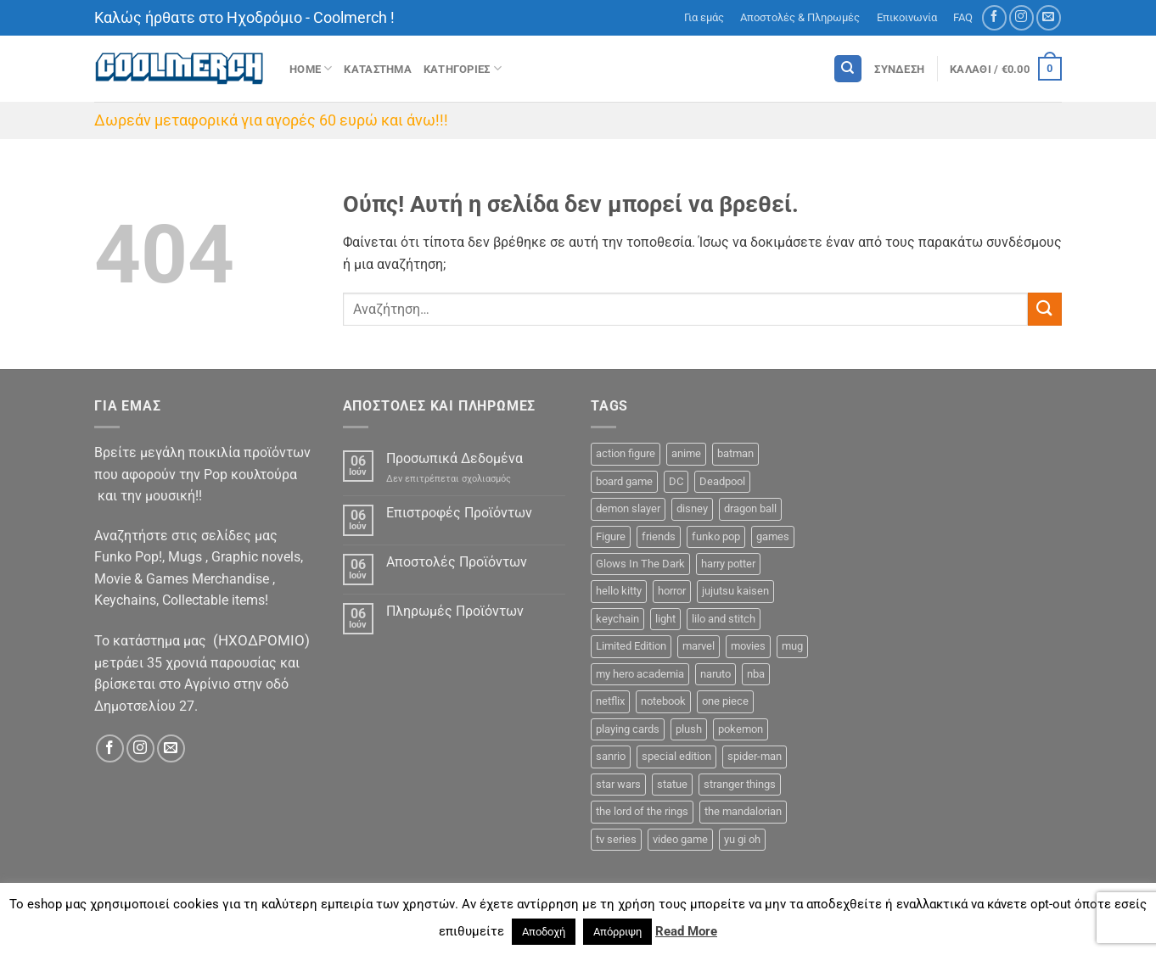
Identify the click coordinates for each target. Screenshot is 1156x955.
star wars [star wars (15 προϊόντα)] (618, 784)
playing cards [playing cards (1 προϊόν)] (627, 729)
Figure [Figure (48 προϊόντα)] (611, 536)
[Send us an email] (1048, 17)
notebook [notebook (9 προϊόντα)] (663, 701)
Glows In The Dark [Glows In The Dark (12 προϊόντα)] (640, 563)
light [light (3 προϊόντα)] (665, 618)
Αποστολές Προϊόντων (456, 562)
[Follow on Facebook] (994, 17)
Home (310, 68)
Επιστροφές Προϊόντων (459, 513)
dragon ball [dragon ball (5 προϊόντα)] (750, 508)
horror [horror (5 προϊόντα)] (672, 590)
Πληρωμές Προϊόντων (455, 611)
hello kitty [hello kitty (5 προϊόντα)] (619, 590)
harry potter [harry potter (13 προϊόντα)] (728, 563)
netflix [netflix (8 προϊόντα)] (610, 701)
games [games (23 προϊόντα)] (772, 536)
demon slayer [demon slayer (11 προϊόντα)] (628, 508)
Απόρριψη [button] (617, 931)
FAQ (963, 17)
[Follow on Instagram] (1021, 17)
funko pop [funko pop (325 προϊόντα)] (716, 536)
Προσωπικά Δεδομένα (454, 458)
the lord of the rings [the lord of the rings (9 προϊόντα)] (642, 811)
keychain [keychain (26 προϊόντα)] (617, 618)
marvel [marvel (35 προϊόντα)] (698, 645)
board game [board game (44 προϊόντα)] (624, 481)
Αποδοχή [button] (543, 931)
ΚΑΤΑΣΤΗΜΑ (377, 69)
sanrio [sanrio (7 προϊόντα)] (611, 756)
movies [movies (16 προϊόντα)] (748, 645)
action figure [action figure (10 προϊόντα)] (625, 453)
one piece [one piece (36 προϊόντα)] (725, 701)
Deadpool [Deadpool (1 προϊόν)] (722, 481)
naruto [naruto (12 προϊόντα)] (715, 673)
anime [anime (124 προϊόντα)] (686, 453)
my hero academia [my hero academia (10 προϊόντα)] (640, 673)
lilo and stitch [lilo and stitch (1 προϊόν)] (723, 618)
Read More (686, 931)
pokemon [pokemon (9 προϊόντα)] (740, 729)
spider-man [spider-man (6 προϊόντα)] (754, 756)
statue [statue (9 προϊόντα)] (672, 784)
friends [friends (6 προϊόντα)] (659, 536)
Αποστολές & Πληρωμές (800, 17)
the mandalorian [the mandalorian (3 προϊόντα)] (743, 811)
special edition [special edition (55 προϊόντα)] (676, 756)
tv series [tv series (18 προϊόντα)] (616, 839)
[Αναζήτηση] (847, 69)
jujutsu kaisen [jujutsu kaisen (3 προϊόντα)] (735, 590)
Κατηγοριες (463, 68)
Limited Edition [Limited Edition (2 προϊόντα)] (631, 645)
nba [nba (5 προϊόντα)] (756, 673)
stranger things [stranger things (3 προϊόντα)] (740, 784)
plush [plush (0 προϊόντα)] (689, 729)
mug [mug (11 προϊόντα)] (792, 645)
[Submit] (1045, 309)
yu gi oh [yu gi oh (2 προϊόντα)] (742, 839)
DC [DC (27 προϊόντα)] (676, 481)
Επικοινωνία (907, 17)
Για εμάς (704, 17)
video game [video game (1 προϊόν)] (680, 839)
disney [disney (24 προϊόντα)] (692, 508)
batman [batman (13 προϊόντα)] (735, 453)
